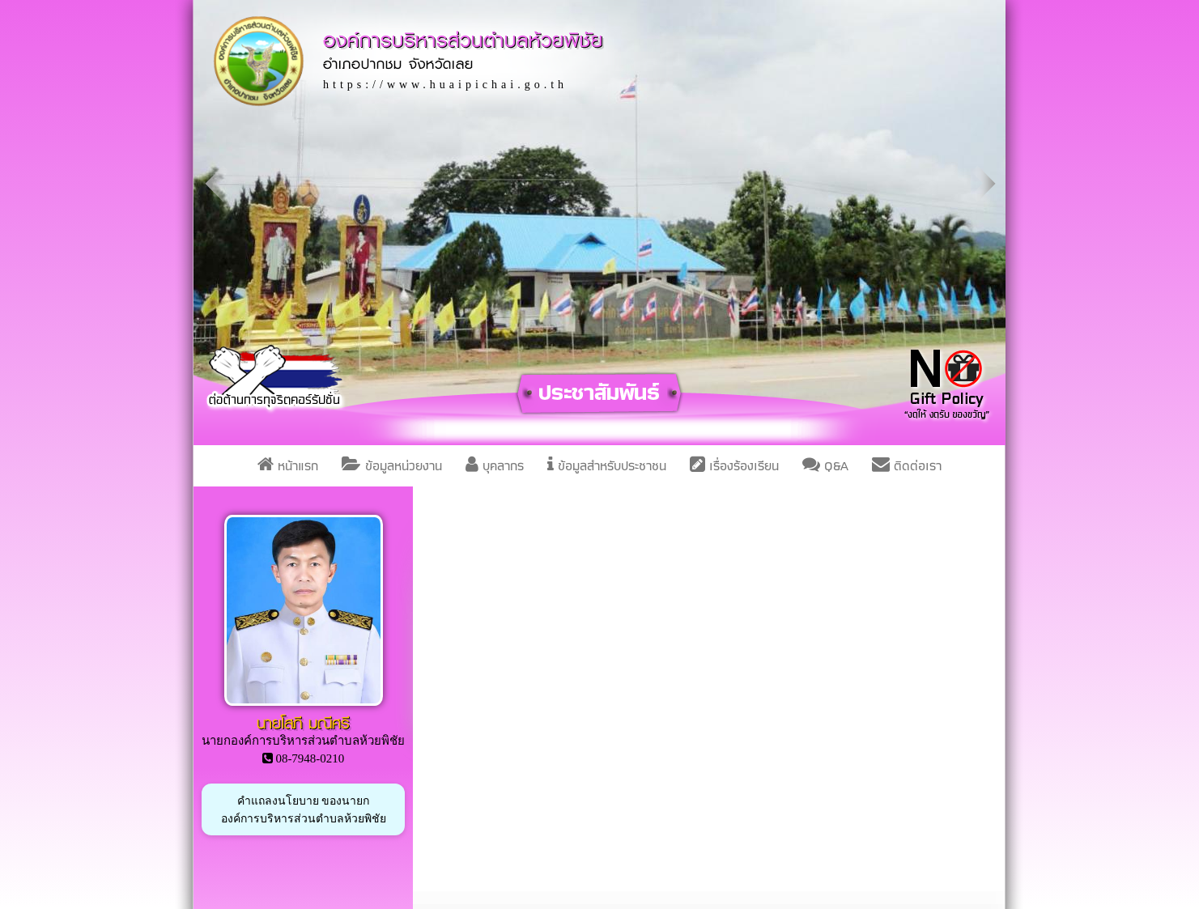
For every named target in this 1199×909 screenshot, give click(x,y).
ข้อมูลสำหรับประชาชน (606, 466)
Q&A (825, 466)
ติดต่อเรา (907, 466)
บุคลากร (495, 466)
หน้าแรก (287, 466)
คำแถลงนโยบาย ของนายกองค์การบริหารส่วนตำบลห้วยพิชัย (303, 809)
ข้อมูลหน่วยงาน (392, 466)
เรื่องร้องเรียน (734, 466)
